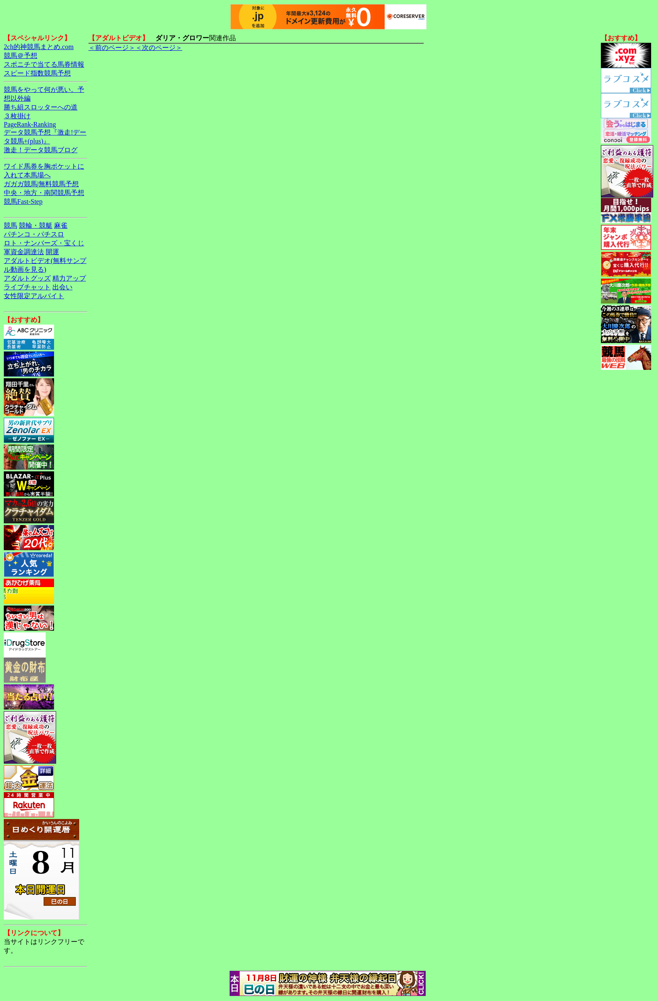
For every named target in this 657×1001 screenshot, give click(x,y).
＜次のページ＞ (158, 47)
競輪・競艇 (35, 225)
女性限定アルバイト (34, 295)
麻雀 (60, 225)
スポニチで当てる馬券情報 (44, 64)
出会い (62, 287)
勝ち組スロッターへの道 (41, 107)
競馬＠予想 (20, 55)
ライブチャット (27, 287)
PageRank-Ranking (30, 124)
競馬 (10, 225)
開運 (52, 251)
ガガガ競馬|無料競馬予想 (41, 183)
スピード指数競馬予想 (37, 73)
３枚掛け (17, 116)
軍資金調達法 (24, 251)
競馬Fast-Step (23, 201)
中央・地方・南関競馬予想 (44, 192)
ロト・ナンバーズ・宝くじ (44, 243)
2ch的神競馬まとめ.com (39, 46)
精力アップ (69, 278)
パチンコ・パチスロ (34, 234)
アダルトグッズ (27, 278)
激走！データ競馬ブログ (41, 149)
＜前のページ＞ (111, 47)
